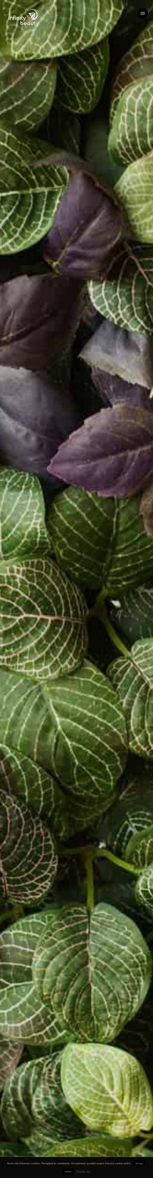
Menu (142, 13)
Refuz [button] (68, 1171)
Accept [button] (139, 1163)
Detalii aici (83, 1171)
